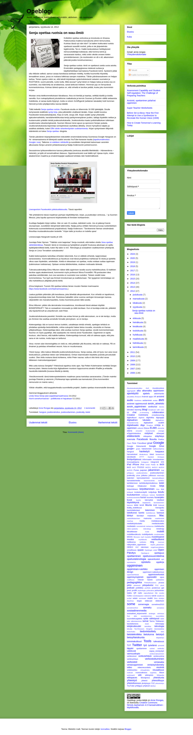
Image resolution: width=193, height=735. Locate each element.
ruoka (129, 596)
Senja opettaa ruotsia (50, 109)
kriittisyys (145, 495)
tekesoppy (159, 624)
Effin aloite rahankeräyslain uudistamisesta (69, 128)
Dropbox (150, 425)
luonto (141, 513)
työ (145, 645)
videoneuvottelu (144, 667)
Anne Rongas (156, 700)
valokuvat (131, 651)
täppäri (130, 648)
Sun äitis (132, 616)
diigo (142, 425)
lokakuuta (137, 303)
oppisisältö (152, 577)
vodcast (130, 673)
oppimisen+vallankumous (153, 572)
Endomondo (150, 431)
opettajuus (159, 553)
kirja (161, 485)
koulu (161, 492)
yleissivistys (159, 683)
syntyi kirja (52, 112)
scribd (129, 598)
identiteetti (131, 457)
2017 (133, 270)
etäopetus (147, 436)
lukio (162, 510)
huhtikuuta (138, 335)
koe (162, 489)
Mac (161, 515)
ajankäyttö (133, 393)
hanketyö (144, 451)
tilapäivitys (160, 638)
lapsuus (130, 505)
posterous (156, 588)
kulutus (152, 495)
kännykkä (149, 500)
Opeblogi (40, 11)
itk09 (162, 464)
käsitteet (160, 500)
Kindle (153, 486)
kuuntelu (150, 497)
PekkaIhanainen (150, 583)
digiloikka (150, 418)
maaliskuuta (139, 339)
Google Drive (156, 446)
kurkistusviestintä (133, 497)
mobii (147, 532)
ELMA (153, 428)
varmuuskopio (133, 653)
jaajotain (143, 470)
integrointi (155, 462)
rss (156, 593)
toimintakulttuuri (134, 641)
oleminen (145, 547)
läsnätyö (140, 516)
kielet (87, 412)
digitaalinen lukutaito (138, 420)
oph (162, 559)
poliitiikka (139, 588)
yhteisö (144, 681)
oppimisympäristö (135, 577)
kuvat (129, 500)
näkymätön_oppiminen (136, 545)
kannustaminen (143, 478)
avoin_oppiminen (136, 406)
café (158, 410)
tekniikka (147, 626)
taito (128, 621)
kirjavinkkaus (132, 489)
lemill (142, 505)
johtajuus (130, 473)
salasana (147, 596)
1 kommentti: (90, 408)
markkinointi (159, 518)
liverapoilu (159, 508)
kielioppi (130, 486)
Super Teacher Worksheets (139, 108)
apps (151, 397)
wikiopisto (149, 675)
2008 (133, 364)
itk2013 (154, 467)
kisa (157, 489)
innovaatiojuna (133, 462)
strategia (152, 613)
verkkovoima (158, 656)
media (142, 521)
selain (135, 598)
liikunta (148, 505)
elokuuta (137, 318)
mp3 (142, 537)
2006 (133, 373)
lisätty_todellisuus (134, 508)
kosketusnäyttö (140, 492)
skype (139, 601)
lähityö (130, 515)
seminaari (142, 598)
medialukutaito (158, 524)
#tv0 (147, 388)
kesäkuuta (138, 326)
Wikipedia (160, 675)
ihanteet (151, 457)
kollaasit (130, 492)
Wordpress (145, 678)
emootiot (139, 431)
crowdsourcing (158, 415)
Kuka (129, 37)
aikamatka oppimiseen (153, 390)
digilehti (141, 418)
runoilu (161, 593)
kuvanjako (159, 497)
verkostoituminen (154, 658)
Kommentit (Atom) (76, 432)
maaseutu (151, 516)
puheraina (150, 590)
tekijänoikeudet (134, 626)
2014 (133, 283)
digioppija (160, 418)
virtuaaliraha (145, 670)
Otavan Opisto (145, 580)
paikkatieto (160, 580)
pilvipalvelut (147, 585)
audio (130, 400)
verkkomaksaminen (157, 654)
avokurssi (152, 406)
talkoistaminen (136, 621)
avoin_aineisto (156, 403)
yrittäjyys (138, 686)
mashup (130, 521)
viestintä (160, 667)
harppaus (159, 451)
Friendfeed (141, 443)
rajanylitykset (148, 593)
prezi (129, 590)
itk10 (129, 467)
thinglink (149, 629)
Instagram (145, 462)
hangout (42, 412)
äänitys (153, 686)
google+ (130, 448)
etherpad (160, 433)
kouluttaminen (133, 495)
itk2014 (161, 467)
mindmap (160, 529)
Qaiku (129, 593)
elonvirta (161, 428)
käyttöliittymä (133, 502)
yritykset (146, 686)
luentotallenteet (133, 510)
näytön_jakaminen (157, 545)
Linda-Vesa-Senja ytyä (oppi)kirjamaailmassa (48, 396)
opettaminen (134, 556)
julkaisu (144, 475)
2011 (133, 352)
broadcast (152, 410)
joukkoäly (80, 412)
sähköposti (154, 618)
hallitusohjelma (158, 449)
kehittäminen (132, 483)
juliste (138, 475)
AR (154, 397)
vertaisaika (159, 662)
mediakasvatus (157, 521)
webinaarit (131, 675)
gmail (149, 443)
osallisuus (130, 580)
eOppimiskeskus (134, 433)
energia (161, 431)
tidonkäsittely (159, 629)
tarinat (146, 621)
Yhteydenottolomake (136, 54)
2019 (133, 262)
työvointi (161, 645)
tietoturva (149, 634)
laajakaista (146, 503)
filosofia (153, 439)
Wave (161, 673)
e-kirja (157, 425)
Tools (147, 641)
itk (157, 465)
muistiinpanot (158, 537)
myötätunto (143, 539)
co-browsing (144, 412)
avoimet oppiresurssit (137, 403)
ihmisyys (161, 457)
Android (145, 397)
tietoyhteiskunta (136, 637)
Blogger (128, 729)
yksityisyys (146, 683)
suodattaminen (146, 616)
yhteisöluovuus (134, 683)
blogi (144, 409)
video (129, 667)
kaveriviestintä (149, 481)
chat (134, 412)
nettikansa (131, 542)
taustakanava (132, 624)
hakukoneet (147, 449)
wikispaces (132, 677)
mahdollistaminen (133, 518)
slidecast (148, 601)
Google (158, 443)
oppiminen (134, 565)
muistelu (148, 537)
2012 (133, 291)
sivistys (161, 598)
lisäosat (161, 505)
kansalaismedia (133, 481)
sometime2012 (132, 608)
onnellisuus (131, 550)
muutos (130, 539)
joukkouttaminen (68, 412)
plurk (162, 585)
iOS (162, 462)
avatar (155, 400)
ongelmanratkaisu (157, 547)
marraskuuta (139, 298)
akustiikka (130, 397)
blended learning (134, 410)
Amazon (138, 397)
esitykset (149, 433)
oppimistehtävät (133, 575)
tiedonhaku (131, 632)
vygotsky (153, 673)
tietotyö (160, 634)
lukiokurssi (132, 513)
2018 (133, 266)
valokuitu (160, 648)
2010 (133, 356)
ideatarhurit (160, 454)
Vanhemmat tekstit (107, 422)
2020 (133, 258)
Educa (146, 428)
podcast (130, 588)
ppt (162, 588)
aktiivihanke (159, 394)
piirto (129, 585)
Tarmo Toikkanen (156, 621)
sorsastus (160, 608)
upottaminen (141, 648)
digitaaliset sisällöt (154, 423)
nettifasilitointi (157, 539)
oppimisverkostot (156, 574)
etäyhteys (159, 436)
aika (139, 390)
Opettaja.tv (145, 553)
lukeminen (150, 510)
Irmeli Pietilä (150, 465)
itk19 (134, 467)
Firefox (161, 439)
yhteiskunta (158, 677)
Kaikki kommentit (138, 75)
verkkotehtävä (144, 656)
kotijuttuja (153, 492)
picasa (161, 583)
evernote (131, 439)
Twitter (137, 645)
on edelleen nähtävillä (59, 142)
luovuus (160, 513)
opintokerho (131, 562)
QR (134, 593)
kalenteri (130, 478)
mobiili (160, 531)
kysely (138, 500)
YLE (153, 683)
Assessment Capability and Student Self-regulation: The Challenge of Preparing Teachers (143, 93)
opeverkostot (154, 559)
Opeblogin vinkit (151, 550)
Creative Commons (137, 415)
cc (128, 412)
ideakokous (143, 454)
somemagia (143, 604)
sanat (154, 596)
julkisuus (152, 475)
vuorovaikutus (141, 673)
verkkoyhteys (132, 659)
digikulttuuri (132, 418)
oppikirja (160, 562)
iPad (129, 464)
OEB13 (130, 547)
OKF (137, 547)
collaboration (158, 412)
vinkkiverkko (132, 670)
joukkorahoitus (53, 412)
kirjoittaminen (146, 489)
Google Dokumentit (136, 446)
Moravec (137, 537)
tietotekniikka (134, 634)
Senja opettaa (53, 131)
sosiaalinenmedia (137, 610)
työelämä (152, 645)
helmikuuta (138, 343)
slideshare (159, 601)
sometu (147, 607)
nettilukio (142, 542)
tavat (147, 624)
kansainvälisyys (158, 478)
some (131, 604)
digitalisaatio (133, 425)
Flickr (134, 443)
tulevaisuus (158, 641)
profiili (134, 590)
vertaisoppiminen (135, 665)
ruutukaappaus (138, 596)
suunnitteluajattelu (134, 619)
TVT (129, 645)
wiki (139, 675)
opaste (140, 550)
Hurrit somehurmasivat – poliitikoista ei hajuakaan (50, 398)
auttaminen (147, 400)
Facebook (142, 439)
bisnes (161, 407)
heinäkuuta (138, 322)
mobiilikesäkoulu (134, 534)
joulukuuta (138, 294)
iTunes (136, 470)
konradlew (105, 729)
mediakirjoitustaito (134, 524)
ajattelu (146, 393)
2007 (133, 368)
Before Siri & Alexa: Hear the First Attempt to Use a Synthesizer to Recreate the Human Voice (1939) (143, 115)
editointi (140, 428)
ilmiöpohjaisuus (134, 459)
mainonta (148, 518)
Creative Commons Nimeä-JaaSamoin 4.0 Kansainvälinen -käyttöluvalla (145, 705)
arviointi (160, 396)
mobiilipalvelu (147, 534)
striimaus (160, 613)
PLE (156, 585)
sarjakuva (160, 596)
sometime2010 (158, 604)
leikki (136, 505)
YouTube (130, 686)
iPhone (136, 464)
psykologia (142, 590)
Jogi (162, 470)
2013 (133, 287)
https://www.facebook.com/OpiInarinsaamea (48, 289)
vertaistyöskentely (155, 665)
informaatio (147, 459)
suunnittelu (160, 616)
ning (152, 542)
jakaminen (154, 470)
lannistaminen (159, 503)
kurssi (143, 497)
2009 (133, 360)
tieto (162, 632)
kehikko (161, 481)
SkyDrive (130, 601)
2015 (133, 278)
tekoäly (129, 629)
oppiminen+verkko (137, 569)
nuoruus (161, 542)
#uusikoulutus (158, 388)
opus (162, 577)
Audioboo (137, 400)
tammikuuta (138, 347)
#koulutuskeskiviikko (134, 388)
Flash (129, 443)
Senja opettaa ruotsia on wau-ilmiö (56, 33)
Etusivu (72, 422)
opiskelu (146, 562)
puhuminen (159, 590)
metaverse (150, 526)
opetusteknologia (136, 559)
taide (162, 619)
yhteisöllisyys (158, 680)
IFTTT (141, 457)
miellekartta (159, 526)
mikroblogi (147, 529)
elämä (129, 431)
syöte (145, 618)
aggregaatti (131, 391)
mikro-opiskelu (132, 529)
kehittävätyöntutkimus (148, 483)
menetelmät (140, 526)
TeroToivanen (139, 629)
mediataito (131, 526)
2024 (133, 254)
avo (161, 400)
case (162, 410)
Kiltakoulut (142, 486)
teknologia (159, 626)
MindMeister (132, 532)
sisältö (150, 598)
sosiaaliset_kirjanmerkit (137, 613)
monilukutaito (159, 534)
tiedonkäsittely (148, 631)
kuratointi (160, 495)
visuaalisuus (158, 670)
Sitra (155, 598)
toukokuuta (138, 330)
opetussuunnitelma (153, 556)
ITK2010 (140, 467)
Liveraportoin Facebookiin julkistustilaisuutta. (48, 209)
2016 (133, 274)
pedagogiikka (134, 582)
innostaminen (158, 459)
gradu (138, 449)
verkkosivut (131, 656)
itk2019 (129, 470)
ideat (152, 454)
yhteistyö (132, 680)
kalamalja (160, 475)
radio (140, 593)
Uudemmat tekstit (38, 422)
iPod (142, 465)
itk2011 (148, 467)
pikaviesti (137, 585)
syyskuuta (138, 307)
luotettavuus (150, 513)
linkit (155, 505)
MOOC (130, 537)
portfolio (148, 588)
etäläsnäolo (133, 436)
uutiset (152, 648)
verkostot (132, 662)
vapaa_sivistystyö (156, 651)
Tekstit (133, 70)
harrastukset (132, 454)
